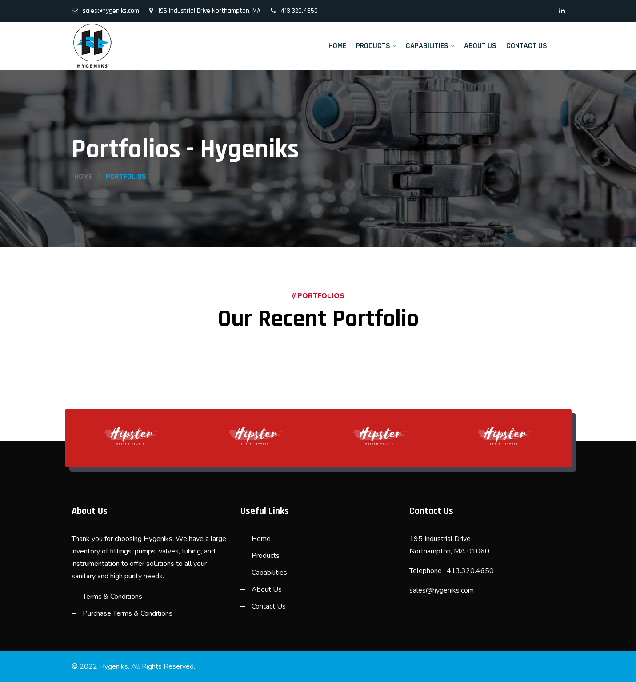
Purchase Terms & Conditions (127, 614)
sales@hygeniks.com (105, 11)
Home (337, 45)
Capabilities (427, 45)
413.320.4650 (294, 11)
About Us (480, 45)
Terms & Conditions (112, 597)
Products (373, 45)
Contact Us (526, 45)
